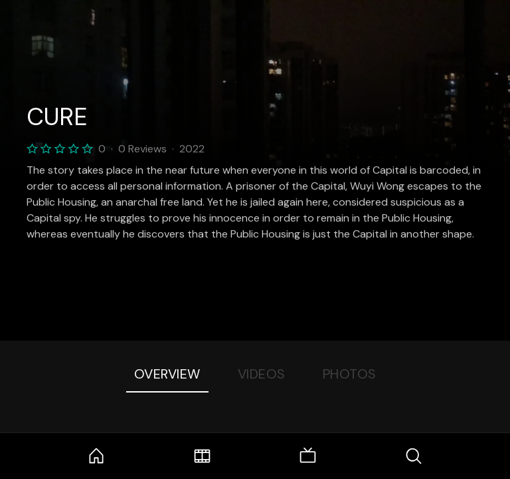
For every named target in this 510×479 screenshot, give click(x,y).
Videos (262, 374)
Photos (350, 374)
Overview (167, 374)
